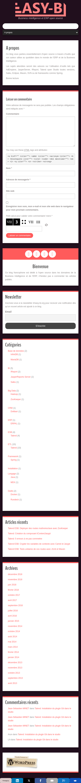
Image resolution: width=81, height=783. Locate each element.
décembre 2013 (15, 662)
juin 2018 (12, 584)
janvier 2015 (13, 621)
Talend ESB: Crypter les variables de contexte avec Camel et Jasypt (39, 544)
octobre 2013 (14, 673)
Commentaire (12, 114)
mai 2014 (12, 642)
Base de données (16, 351)
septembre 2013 (15, 678)
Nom (9, 168)
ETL (10, 444)
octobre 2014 (14, 631)
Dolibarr (14, 411)
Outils (10, 491)
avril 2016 (12, 616)
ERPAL (14, 423)
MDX (13, 482)
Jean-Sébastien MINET (18, 708)
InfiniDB (14, 354)
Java (13, 477)
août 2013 (12, 683)
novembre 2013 (15, 667)
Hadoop (14, 394)
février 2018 (13, 590)
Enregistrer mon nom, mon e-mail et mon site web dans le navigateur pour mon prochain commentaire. (39, 208)
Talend (14, 435)
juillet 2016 (13, 610)
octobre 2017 (14, 595)
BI (9, 368)
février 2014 (13, 652)
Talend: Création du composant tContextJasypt (29, 533)
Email (8, 311)
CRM (10, 408)
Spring (14, 460)
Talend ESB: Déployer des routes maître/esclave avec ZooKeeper (38, 528)
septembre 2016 (15, 605)
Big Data (12, 391)
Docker (14, 494)
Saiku (13, 382)
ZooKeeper (16, 399)
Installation (13, 468)
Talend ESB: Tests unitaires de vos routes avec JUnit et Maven (36, 549)
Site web (10, 191)
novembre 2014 (15, 626)
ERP (10, 420)
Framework (13, 456)
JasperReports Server (21, 377)
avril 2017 (12, 600)
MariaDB (15, 359)
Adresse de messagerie (18, 179)
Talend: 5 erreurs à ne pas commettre (25, 539)
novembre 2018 (15, 579)
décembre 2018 (15, 574)
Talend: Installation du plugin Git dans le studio (39, 734)
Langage (12, 473)
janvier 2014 (13, 657)
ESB (10, 432)
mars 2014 (13, 647)
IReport (14, 371)
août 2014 (12, 636)
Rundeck (15, 499)
